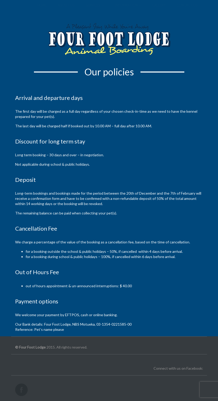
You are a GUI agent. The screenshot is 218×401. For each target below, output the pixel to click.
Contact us (187, 10)
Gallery (159, 10)
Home (42, 10)
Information (128, 10)
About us (66, 10)
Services (95, 10)
